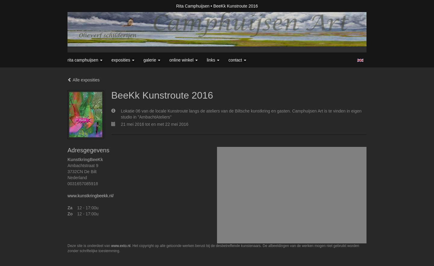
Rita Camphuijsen (192, 6)
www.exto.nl (121, 246)
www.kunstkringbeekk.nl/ (91, 195)
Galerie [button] (151, 60)
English (360, 60)
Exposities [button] (123, 60)
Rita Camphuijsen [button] (85, 60)
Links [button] (213, 60)
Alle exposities (84, 80)
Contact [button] (237, 60)
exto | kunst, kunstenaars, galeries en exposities (85, 6)
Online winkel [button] (183, 60)
